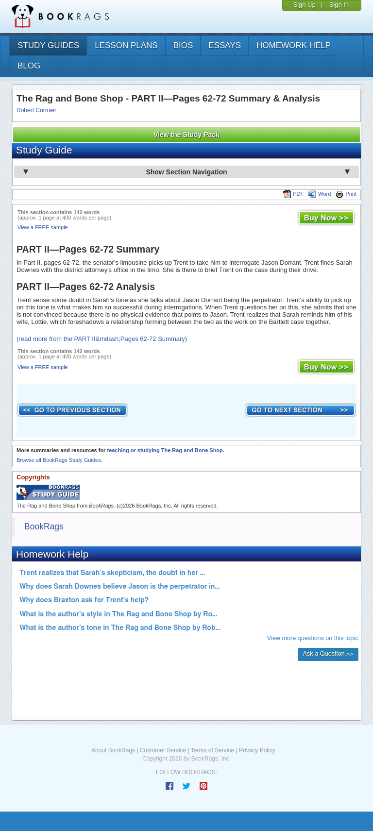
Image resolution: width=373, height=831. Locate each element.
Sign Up (304, 4)
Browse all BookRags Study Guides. (59, 460)
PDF (293, 194)
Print (346, 194)
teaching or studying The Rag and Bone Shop (164, 450)
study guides (48, 45)
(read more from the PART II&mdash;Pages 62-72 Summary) (102, 338)
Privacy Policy (257, 750)
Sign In (339, 4)
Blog (28, 65)
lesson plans (126, 45)
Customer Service (163, 750)
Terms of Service (212, 750)
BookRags (44, 526)
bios (183, 45)
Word (319, 194)
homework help (293, 45)
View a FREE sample (42, 227)
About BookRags (113, 750)
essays (224, 45)
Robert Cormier (36, 110)
